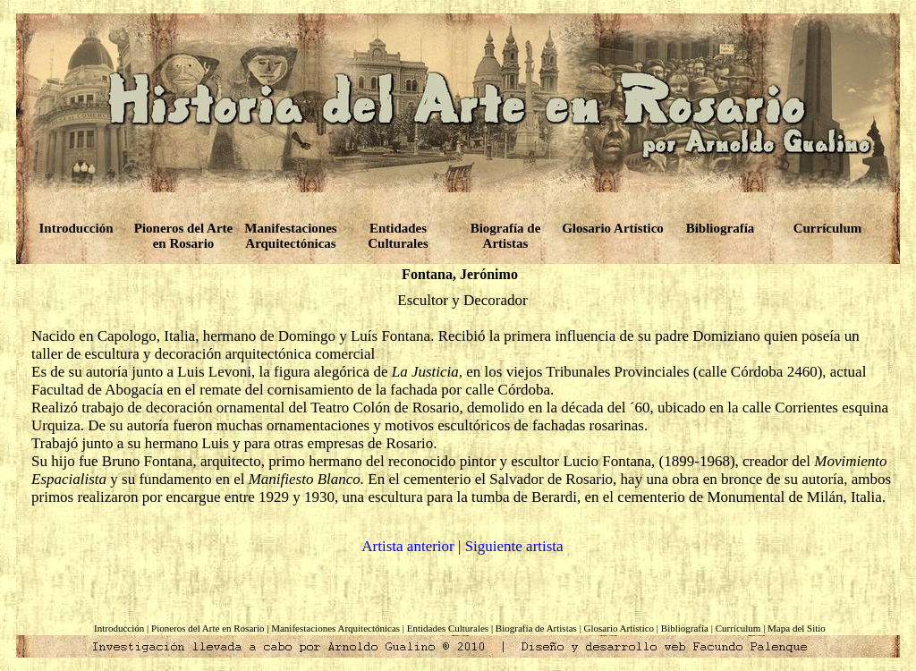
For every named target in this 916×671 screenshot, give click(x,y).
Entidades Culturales (398, 236)
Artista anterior (407, 546)
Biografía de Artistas (506, 236)
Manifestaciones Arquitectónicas (290, 236)
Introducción (75, 228)
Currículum (827, 228)
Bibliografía (720, 228)
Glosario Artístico (613, 228)
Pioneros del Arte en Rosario (183, 236)
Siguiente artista (514, 546)
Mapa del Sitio (797, 628)
